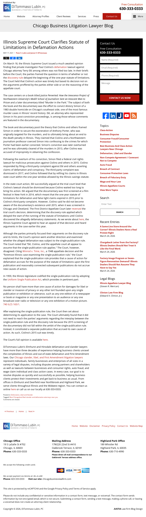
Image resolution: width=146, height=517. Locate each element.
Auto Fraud (106, 164)
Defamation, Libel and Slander (22, 395)
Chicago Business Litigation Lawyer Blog (24, 7)
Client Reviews (64, 16)
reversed (76, 208)
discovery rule (15, 77)
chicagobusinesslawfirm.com (57, 479)
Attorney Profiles (40, 16)
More (140, 16)
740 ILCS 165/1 (11, 304)
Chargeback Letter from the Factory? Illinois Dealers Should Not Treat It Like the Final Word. (119, 245)
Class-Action (106, 130)
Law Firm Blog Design (128, 508)
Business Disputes (109, 134)
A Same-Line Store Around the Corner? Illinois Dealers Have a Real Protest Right (118, 229)
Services (82, 16)
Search (119, 212)
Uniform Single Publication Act (24, 279)
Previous (9, 411)
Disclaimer (94, 426)
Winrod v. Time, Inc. (33, 251)
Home (7, 16)
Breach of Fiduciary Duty (113, 177)
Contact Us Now (119, 97)
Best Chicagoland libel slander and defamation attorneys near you (34, 397)
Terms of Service (81, 488)
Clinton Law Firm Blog (111, 292)
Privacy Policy (108, 426)
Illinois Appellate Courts (112, 185)
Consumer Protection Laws (114, 173)
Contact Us (111, 16)
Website (21, 16)
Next (31, 411)
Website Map (136, 426)
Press (96, 16)
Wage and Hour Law (110, 181)
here (81, 219)
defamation (60, 67)
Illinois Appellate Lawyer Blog (115, 283)
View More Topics (109, 190)
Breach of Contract (110, 169)
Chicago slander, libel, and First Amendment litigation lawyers (48, 357)
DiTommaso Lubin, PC (131, 6)
